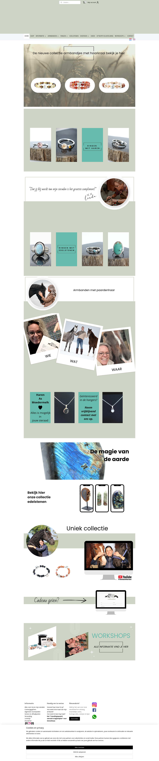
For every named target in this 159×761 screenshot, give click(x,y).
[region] (66, 753)
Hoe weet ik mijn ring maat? (56, 714)
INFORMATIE (41, 36)
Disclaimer (28, 721)
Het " (49, 716)
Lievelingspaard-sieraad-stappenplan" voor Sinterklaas (57, 718)
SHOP (32, 36)
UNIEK (93, 36)
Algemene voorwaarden (32, 712)
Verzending (28, 716)
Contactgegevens (30, 709)
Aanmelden (74, 719)
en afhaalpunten (35, 714)
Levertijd (27, 718)
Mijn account (93, 2)
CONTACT (130, 36)
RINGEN (64, 36)
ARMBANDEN (53, 36)
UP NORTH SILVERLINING (105, 36)
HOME (27, 36)
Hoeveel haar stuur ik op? (55, 707)
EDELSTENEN (73, 36)
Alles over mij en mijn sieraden (35, 707)
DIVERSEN (84, 36)
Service (27, 714)
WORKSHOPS (120, 36)
